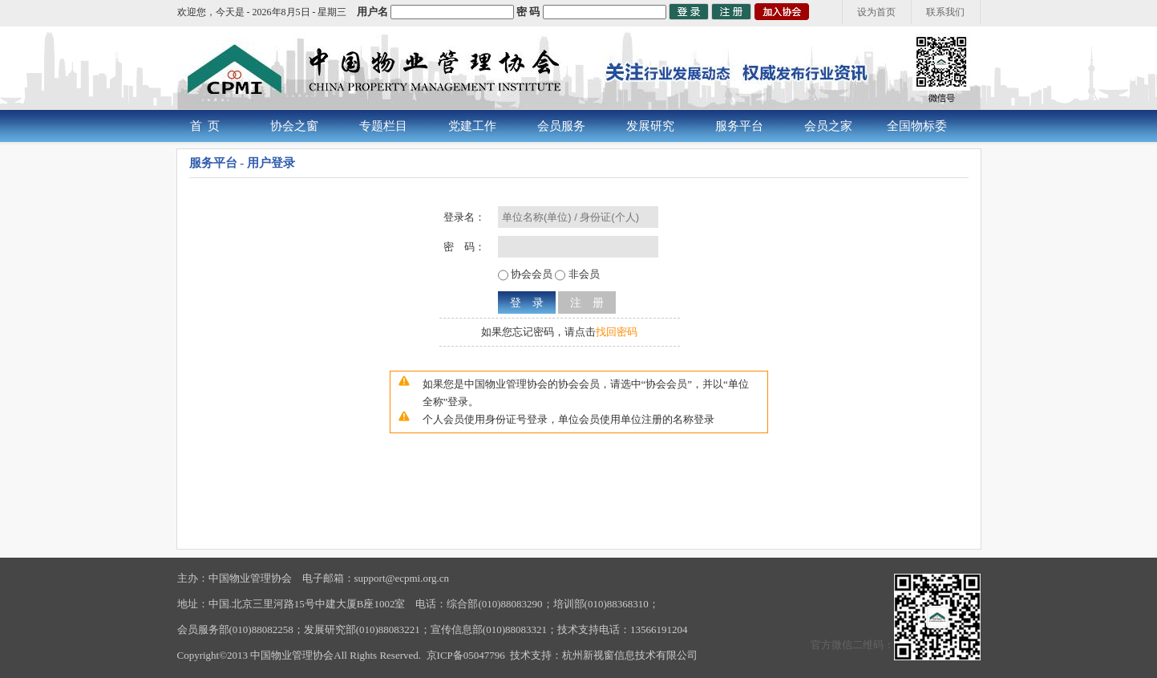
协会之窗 (294, 126)
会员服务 (561, 126)
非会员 (582, 274)
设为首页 (876, 12)
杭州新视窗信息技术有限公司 (630, 655)
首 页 (205, 126)
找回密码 (616, 332)
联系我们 (945, 12)
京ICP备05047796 (466, 655)
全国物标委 (917, 126)
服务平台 (739, 126)
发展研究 (650, 126)
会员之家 (828, 126)
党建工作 (472, 126)
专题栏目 (383, 126)
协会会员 (530, 274)
